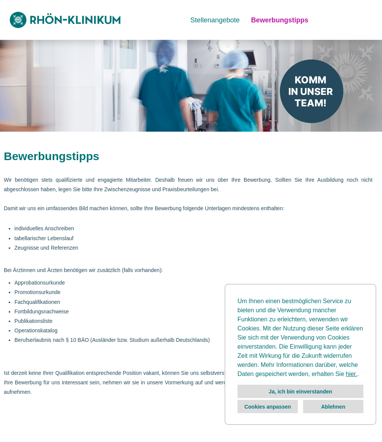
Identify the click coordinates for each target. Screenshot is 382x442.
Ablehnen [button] (333, 407)
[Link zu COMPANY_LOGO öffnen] (65, 20)
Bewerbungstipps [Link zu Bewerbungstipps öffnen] (279, 20)
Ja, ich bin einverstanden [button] (300, 392)
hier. (351, 374)
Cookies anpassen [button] (267, 407)
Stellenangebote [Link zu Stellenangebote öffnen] (215, 20)
